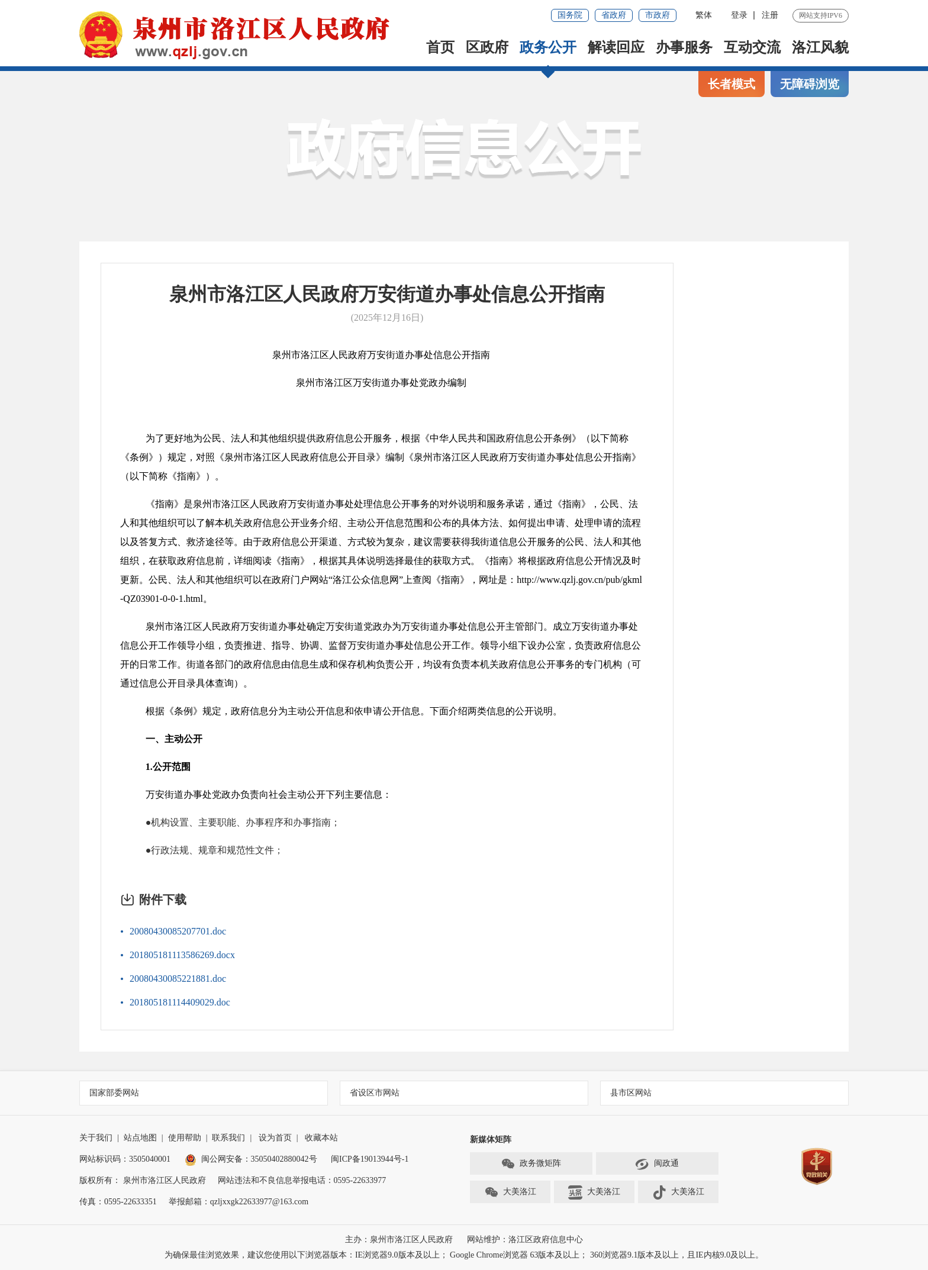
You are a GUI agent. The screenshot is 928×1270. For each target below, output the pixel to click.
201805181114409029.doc (180, 1002)
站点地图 (140, 1137)
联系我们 (228, 1137)
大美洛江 (510, 1192)
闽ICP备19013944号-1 (369, 1159)
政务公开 (548, 47)
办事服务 (684, 47)
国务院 (570, 15)
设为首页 (275, 1137)
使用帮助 (184, 1137)
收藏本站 (321, 1137)
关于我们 (95, 1137)
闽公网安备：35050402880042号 (251, 1159)
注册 (770, 15)
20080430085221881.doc (178, 979)
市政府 (657, 15)
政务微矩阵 (531, 1164)
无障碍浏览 (809, 84)
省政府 (613, 15)
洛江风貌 (820, 47)
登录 (739, 15)
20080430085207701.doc (178, 931)
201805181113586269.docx (182, 955)
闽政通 (657, 1164)
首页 (440, 47)
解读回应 (616, 47)
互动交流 (752, 47)
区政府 (487, 47)
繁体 (703, 15)
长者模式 (731, 84)
